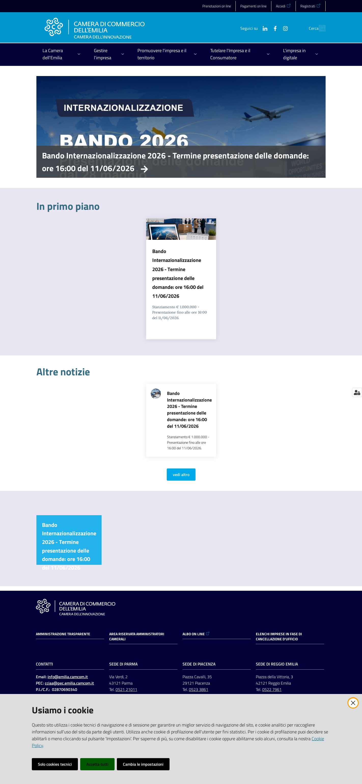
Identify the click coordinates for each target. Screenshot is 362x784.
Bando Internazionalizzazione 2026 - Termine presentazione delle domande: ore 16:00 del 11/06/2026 (175, 161)
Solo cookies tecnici (55, 764)
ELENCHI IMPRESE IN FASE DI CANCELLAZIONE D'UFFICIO (279, 636)
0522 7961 (272, 689)
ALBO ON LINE (196, 634)
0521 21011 (126, 689)
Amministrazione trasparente (63, 634)
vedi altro (181, 474)
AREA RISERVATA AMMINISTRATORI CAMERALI (136, 636)
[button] (319, 28)
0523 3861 (198, 689)
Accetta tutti (97, 764)
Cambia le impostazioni (143, 764)
